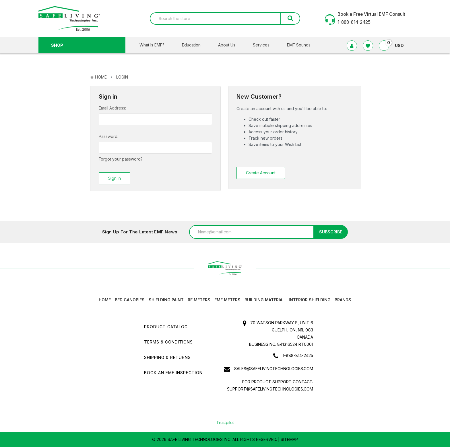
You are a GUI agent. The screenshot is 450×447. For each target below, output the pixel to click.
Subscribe (330, 231)
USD (401, 45)
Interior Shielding (310, 299)
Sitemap (289, 439)
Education (195, 44)
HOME (105, 299)
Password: (108, 136)
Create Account (261, 172)
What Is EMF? (155, 44)
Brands (343, 299)
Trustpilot (225, 422)
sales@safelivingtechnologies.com (273, 368)
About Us (230, 44)
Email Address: (112, 108)
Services (265, 44)
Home (101, 77)
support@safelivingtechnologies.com (270, 388)
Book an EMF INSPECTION (173, 372)
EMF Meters (227, 299)
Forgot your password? (121, 159)
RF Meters (199, 299)
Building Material (265, 299)
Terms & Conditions (168, 341)
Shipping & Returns (167, 357)
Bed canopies (130, 299)
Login (122, 77)
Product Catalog (166, 326)
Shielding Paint (166, 299)
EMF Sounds (299, 44)
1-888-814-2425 (298, 355)
